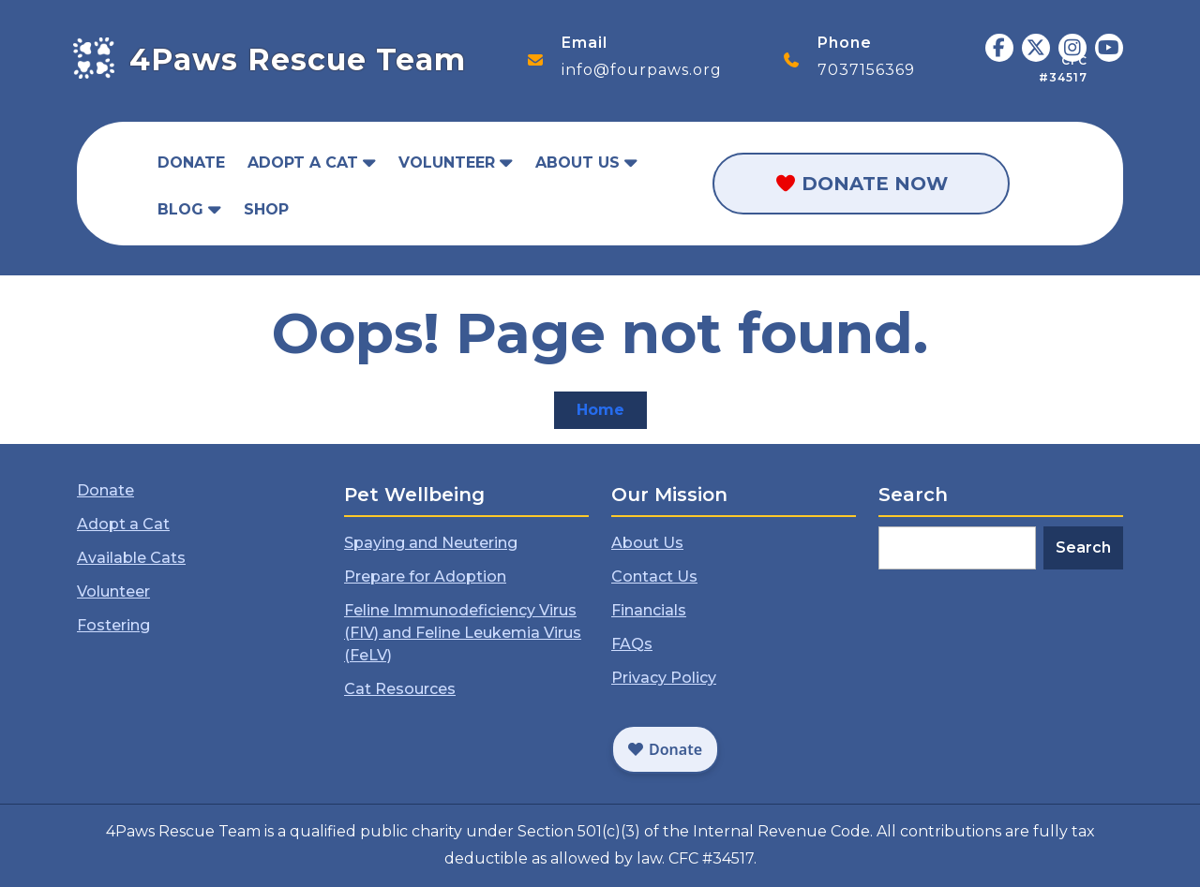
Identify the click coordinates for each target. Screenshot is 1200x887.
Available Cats (132, 559)
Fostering (115, 625)
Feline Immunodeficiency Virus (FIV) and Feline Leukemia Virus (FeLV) (462, 632)
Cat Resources (401, 688)
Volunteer (446, 162)
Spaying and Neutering (431, 544)
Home (612, 413)
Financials (650, 610)
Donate (191, 162)
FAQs (633, 644)
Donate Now (861, 184)
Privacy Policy (664, 677)
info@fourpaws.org (642, 70)
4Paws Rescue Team (297, 59)
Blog (180, 209)
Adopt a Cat (303, 162)
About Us (577, 162)
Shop (266, 209)
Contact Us (655, 577)
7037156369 (866, 70)
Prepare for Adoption (426, 577)
